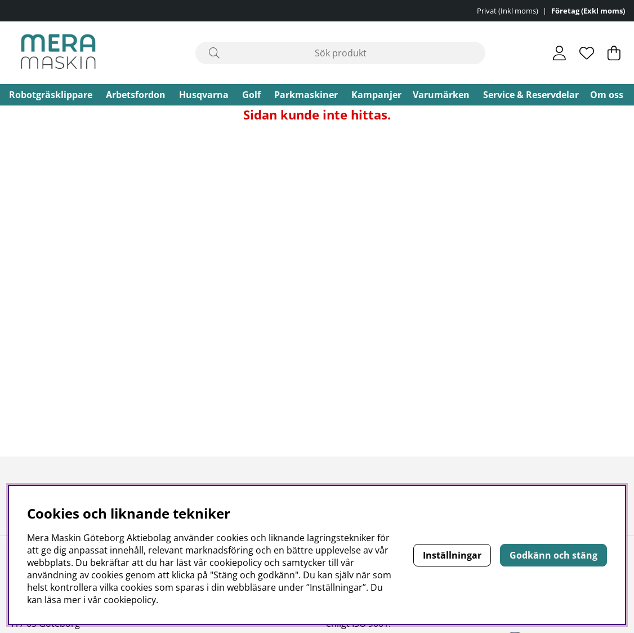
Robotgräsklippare (50, 94)
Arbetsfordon (136, 94)
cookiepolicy (130, 600)
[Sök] (340, 53)
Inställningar (452, 555)
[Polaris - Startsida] (58, 52)
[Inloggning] (559, 53)
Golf (251, 94)
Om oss (606, 94)
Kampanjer (376, 94)
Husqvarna (204, 94)
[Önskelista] (587, 53)
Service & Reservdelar (531, 94)
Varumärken (441, 94)
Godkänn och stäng (553, 555)
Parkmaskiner (306, 94)
